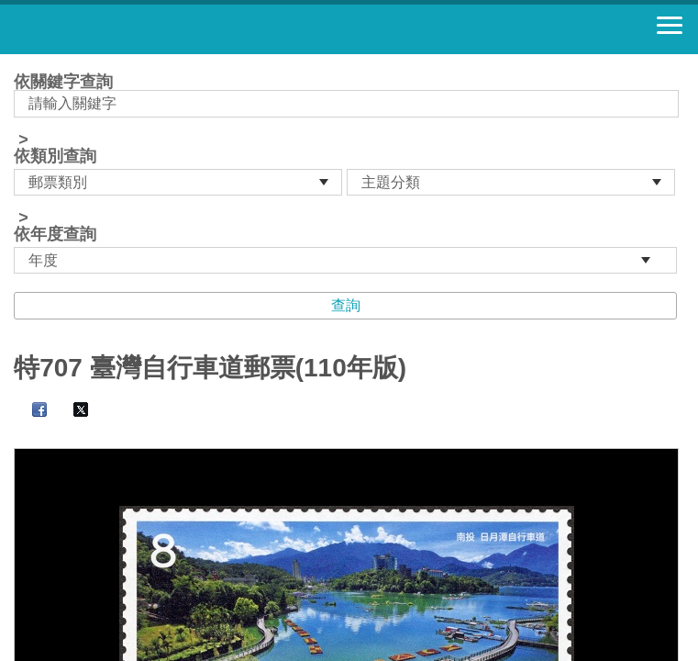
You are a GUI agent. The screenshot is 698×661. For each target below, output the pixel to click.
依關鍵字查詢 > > (349, 173)
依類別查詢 (55, 156)
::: (20, 62)
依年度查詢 (55, 234)
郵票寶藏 (115, 29)
